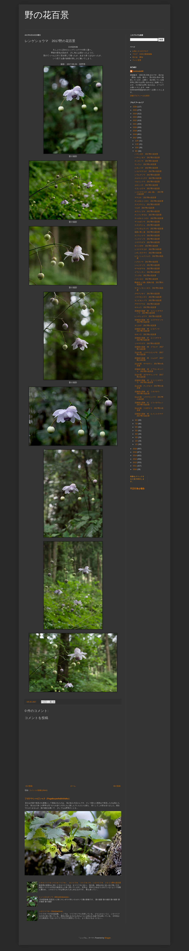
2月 (136, 441)
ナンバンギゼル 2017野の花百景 (148, 215)
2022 (135, 120)
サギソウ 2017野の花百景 (145, 334)
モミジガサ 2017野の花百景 (146, 246)
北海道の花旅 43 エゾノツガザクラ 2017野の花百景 (149, 381)
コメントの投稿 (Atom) (38, 790)
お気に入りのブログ (140, 51)
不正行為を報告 (137, 488)
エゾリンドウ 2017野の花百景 (147, 236)
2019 (135, 131)
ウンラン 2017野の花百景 (145, 164)
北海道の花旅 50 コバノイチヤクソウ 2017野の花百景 (149, 312)
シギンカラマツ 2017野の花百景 (148, 253)
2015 (135, 452)
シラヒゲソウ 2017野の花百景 (147, 175)
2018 (135, 134)
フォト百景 (136, 60)
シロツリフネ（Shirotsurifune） (51, 911)
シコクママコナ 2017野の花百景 (148, 171)
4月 (136, 434)
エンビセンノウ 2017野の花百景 (148, 300)
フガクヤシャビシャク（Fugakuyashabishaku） (48, 798)
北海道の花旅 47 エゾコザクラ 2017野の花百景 (149, 339)
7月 (136, 424)
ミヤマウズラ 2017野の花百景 (147, 242)
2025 (135, 110)
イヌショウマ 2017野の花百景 (147, 189)
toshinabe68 (138, 71)
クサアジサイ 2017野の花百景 (147, 294)
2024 (135, 114)
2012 (135, 462)
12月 (137, 141)
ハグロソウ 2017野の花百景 (146, 262)
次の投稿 (28, 786)
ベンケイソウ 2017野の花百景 (147, 239)
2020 (135, 127)
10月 (137, 148)
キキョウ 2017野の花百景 (145, 307)
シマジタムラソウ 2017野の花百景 (149, 229)
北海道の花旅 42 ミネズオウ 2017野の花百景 (148, 393)
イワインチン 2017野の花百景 (147, 272)
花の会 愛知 (137, 57)
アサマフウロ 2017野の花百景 (147, 304)
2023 (135, 117)
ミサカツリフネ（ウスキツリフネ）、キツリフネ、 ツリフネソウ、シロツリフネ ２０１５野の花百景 (80, 883)
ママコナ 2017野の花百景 (145, 198)
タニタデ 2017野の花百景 (145, 325)
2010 (135, 469)
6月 (136, 427)
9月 (136, 151)
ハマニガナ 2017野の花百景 (146, 154)
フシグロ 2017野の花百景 (145, 275)
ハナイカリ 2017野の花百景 (146, 279)
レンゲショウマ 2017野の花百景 (148, 316)
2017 (135, 138)
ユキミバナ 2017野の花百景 (146, 185)
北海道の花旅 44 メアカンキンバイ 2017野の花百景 (149, 370)
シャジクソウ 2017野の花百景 (147, 265)
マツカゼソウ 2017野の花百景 (147, 222)
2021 (135, 124)
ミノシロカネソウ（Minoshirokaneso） (54, 897)
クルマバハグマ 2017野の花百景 (148, 178)
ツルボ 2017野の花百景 (144, 208)
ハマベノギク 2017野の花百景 (147, 158)
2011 (135, 466)
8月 (136, 420)
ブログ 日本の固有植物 (142, 54)
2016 (135, 449)
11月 (137, 144)
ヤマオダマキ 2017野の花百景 (147, 269)
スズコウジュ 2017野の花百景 (147, 204)
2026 (135, 107)
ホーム (73, 786)
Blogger (108, 938)
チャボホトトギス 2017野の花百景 (149, 201)
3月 (136, 437)
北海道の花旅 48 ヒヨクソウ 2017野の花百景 (148, 330)
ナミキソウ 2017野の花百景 (146, 161)
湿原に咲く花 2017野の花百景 (147, 232)
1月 (136, 444)
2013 (135, 459)
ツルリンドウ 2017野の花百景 (147, 182)
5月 (136, 431)
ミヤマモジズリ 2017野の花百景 (148, 297)
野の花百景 (47, 15)
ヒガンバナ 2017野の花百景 (146, 168)
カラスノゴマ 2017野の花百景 (147, 211)
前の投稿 (116, 786)
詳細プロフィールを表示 (140, 96)
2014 (135, 455)
